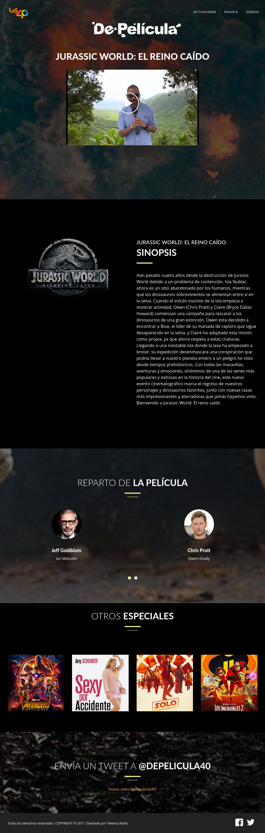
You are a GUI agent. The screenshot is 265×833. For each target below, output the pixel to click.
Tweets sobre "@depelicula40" (132, 789)
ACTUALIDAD (205, 12)
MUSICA (231, 12)
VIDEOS (252, 12)
